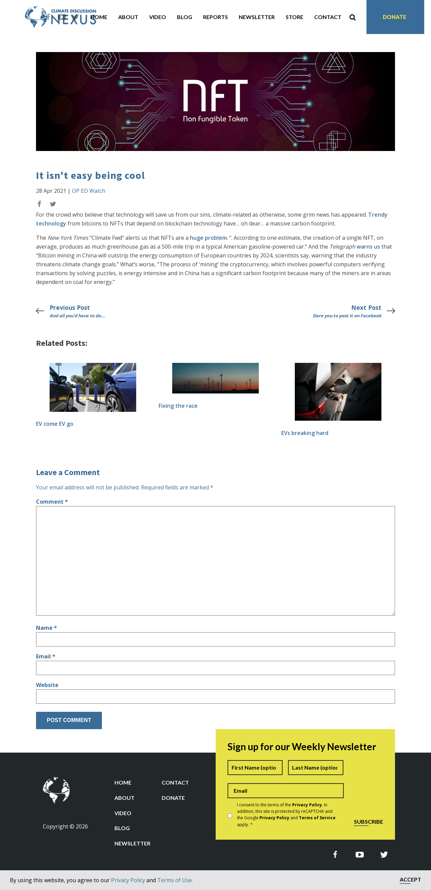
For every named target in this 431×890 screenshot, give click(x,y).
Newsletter (257, 17)
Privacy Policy (128, 880)
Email (45, 656)
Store (294, 17)
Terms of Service (317, 818)
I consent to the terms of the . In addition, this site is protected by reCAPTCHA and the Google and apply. (286, 814)
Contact (327, 17)
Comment (52, 501)
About (128, 17)
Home (98, 17)
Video (157, 17)
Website (47, 685)
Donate (394, 17)
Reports (215, 17)
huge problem (208, 237)
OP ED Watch (88, 191)
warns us (368, 246)
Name (46, 628)
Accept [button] (410, 880)
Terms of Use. (175, 880)
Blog (184, 17)
